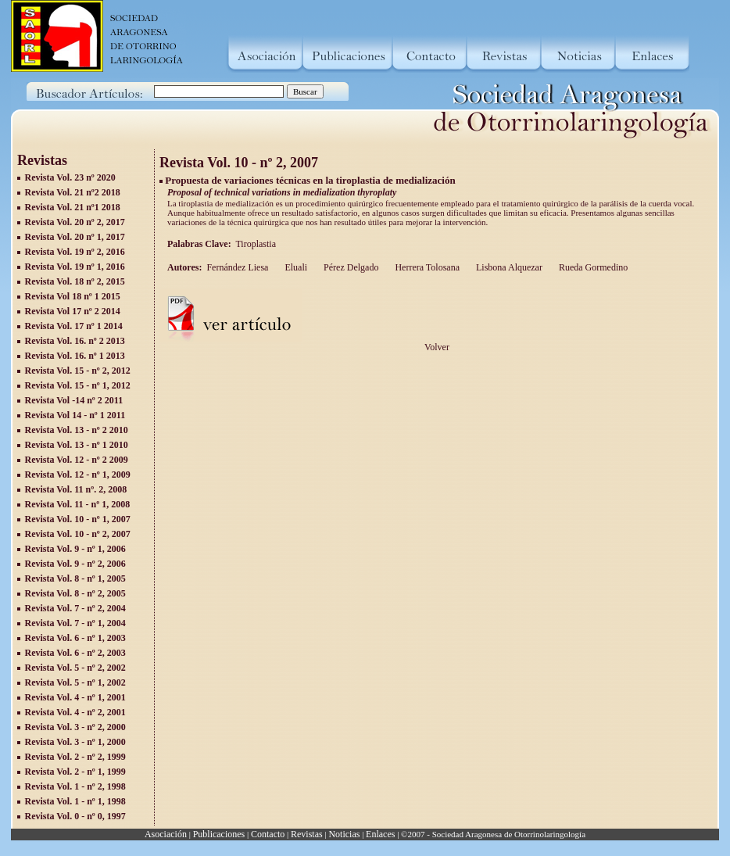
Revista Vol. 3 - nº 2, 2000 (75, 727)
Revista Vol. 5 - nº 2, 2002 (75, 667)
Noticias (344, 834)
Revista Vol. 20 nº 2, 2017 (75, 222)
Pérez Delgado (349, 267)
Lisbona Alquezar (508, 267)
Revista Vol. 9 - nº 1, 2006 (75, 548)
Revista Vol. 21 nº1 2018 (72, 207)
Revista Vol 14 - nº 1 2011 (75, 415)
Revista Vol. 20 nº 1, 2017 (75, 236)
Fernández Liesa (237, 267)
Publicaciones (219, 834)
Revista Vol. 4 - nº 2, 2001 (75, 712)
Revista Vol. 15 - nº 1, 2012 (78, 385)
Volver (436, 347)
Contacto (267, 834)
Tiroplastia (256, 243)
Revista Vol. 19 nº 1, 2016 (75, 266)
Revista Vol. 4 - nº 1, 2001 (75, 697)
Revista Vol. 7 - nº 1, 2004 (75, 623)
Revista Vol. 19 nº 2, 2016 (75, 251)
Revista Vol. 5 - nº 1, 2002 (75, 682)
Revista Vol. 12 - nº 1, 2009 (78, 474)
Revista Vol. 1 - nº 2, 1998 (75, 786)
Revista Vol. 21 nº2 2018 (72, 192)
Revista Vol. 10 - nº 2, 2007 (78, 533)
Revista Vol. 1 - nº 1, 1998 (75, 801)
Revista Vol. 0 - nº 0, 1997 (75, 816)
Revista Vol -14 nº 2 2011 (74, 400)
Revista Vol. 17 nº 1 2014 (74, 326)
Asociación (166, 834)
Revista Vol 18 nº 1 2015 (72, 296)
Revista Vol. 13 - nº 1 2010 (76, 444)
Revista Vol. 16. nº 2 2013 (75, 340)
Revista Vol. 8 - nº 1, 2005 (75, 578)
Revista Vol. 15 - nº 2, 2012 (78, 370)
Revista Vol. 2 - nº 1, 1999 (75, 771)
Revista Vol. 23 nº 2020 (70, 177)
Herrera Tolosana (426, 267)
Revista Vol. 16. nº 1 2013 (75, 355)
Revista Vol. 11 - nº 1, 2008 (78, 504)
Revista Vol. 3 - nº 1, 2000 (75, 741)
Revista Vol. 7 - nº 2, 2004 (75, 608)
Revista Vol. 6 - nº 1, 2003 (75, 637)
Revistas (307, 834)
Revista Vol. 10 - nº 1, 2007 (78, 519)
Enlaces (380, 834)
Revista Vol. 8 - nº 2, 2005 (75, 593)
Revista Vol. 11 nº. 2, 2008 (76, 489)
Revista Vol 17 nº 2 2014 (72, 311)
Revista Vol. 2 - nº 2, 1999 (75, 756)
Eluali (294, 267)
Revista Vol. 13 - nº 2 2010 (76, 429)
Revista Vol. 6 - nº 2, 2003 (75, 652)
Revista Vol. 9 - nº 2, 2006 (75, 563)
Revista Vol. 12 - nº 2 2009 (76, 459)
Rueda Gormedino (592, 267)
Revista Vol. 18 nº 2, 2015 (75, 281)
